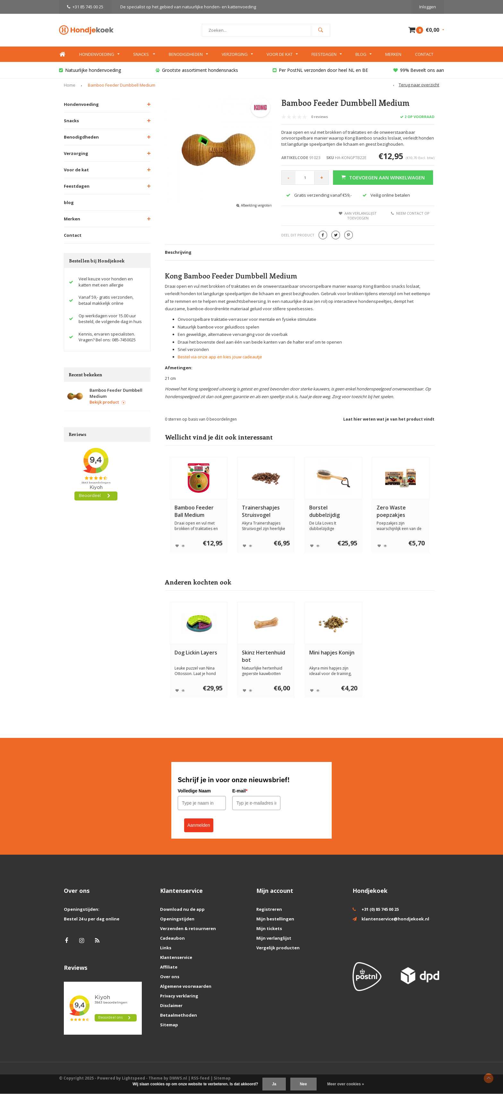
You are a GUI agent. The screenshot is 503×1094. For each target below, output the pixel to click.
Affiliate (168, 967)
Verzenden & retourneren (188, 928)
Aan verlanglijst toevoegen (358, 216)
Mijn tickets (269, 928)
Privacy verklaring (179, 996)
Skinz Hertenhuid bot (263, 656)
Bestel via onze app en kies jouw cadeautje (220, 357)
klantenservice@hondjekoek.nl (395, 919)
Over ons (169, 976)
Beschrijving (178, 252)
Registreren (269, 909)
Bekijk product (108, 402)
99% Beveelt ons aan (418, 70)
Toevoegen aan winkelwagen (383, 177)
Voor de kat (282, 54)
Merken (393, 54)
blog (69, 202)
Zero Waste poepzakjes (391, 511)
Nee (303, 1084)
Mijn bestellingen (275, 919)
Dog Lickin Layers (196, 652)
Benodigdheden (188, 54)
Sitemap (169, 1025)
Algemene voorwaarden (185, 986)
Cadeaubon (172, 938)
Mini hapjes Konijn (331, 652)
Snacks (144, 54)
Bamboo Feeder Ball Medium (194, 511)
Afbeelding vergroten (256, 205)
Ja (274, 1084)
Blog (363, 54)
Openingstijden (177, 919)
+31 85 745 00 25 (85, 7)
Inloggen (427, 7)
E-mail (239, 790)
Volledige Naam (194, 790)
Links (165, 948)
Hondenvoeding (99, 54)
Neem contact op (410, 213)
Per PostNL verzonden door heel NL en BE (320, 70)
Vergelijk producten (278, 948)
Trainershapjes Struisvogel (261, 511)
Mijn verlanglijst (273, 938)
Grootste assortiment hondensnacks (197, 70)
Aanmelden (198, 825)
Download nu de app (182, 909)
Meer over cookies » (345, 1084)
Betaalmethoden (178, 1015)
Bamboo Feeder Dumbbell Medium (121, 85)
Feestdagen (326, 54)
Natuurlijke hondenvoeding (90, 70)
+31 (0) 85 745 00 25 (380, 909)
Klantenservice (176, 957)
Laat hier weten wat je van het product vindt (388, 419)
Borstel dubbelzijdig (324, 511)
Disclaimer (171, 1005)
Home (62, 54)
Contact (424, 54)
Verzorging (237, 54)
